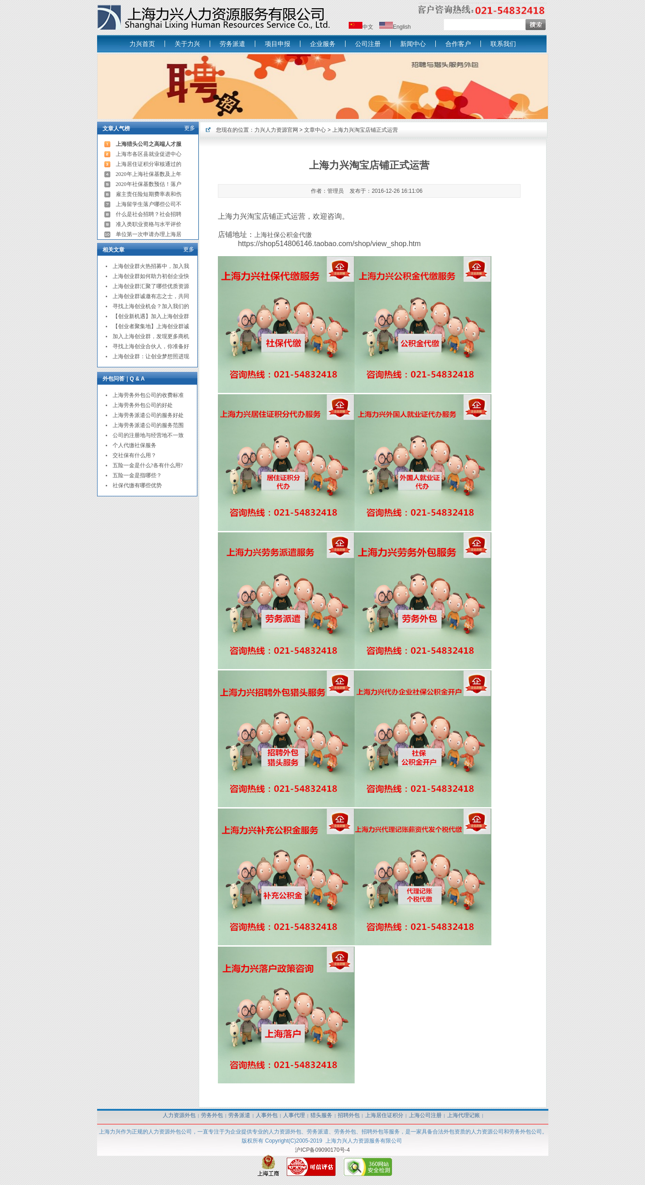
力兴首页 (142, 43)
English (402, 27)
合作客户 (458, 43)
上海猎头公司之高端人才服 (148, 144)
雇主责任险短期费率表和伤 (148, 194)
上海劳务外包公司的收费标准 (148, 395)
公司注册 (368, 43)
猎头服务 (321, 1115)
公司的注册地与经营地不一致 (148, 435)
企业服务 (322, 43)
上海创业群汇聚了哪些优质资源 (151, 286)
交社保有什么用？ (134, 455)
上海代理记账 (463, 1115)
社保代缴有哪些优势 (137, 485)
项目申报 (277, 43)
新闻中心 (413, 43)
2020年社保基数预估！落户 (148, 184)
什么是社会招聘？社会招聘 (148, 214)
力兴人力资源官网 (276, 130)
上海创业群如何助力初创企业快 (151, 276)
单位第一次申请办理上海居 (148, 234)
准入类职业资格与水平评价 (148, 224)
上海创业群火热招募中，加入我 (151, 266)
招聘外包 (349, 1115)
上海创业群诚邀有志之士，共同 (151, 296)
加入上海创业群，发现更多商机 (151, 336)
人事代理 (294, 1115)
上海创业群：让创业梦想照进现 (151, 356)
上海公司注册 (425, 1115)
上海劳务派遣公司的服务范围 (148, 425)
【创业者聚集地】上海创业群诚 (151, 326)
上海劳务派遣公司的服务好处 (148, 415)
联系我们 (503, 43)
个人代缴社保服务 (134, 445)
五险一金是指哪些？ (137, 475)
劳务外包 (212, 1115)
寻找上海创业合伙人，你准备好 (151, 346)
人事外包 (267, 1115)
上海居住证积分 (384, 1115)
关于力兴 (187, 43)
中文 (367, 27)
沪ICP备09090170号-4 (322, 1150)
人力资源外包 (179, 1115)
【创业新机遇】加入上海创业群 (151, 316)
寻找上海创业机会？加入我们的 (151, 306)
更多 (189, 128)
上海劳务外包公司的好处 (143, 405)
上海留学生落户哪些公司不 (148, 204)
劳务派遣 (232, 43)
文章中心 (315, 130)
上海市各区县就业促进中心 (148, 154)
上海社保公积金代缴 (283, 234)
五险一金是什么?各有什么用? (148, 465)
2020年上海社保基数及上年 (148, 174)
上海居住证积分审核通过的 (148, 164)
